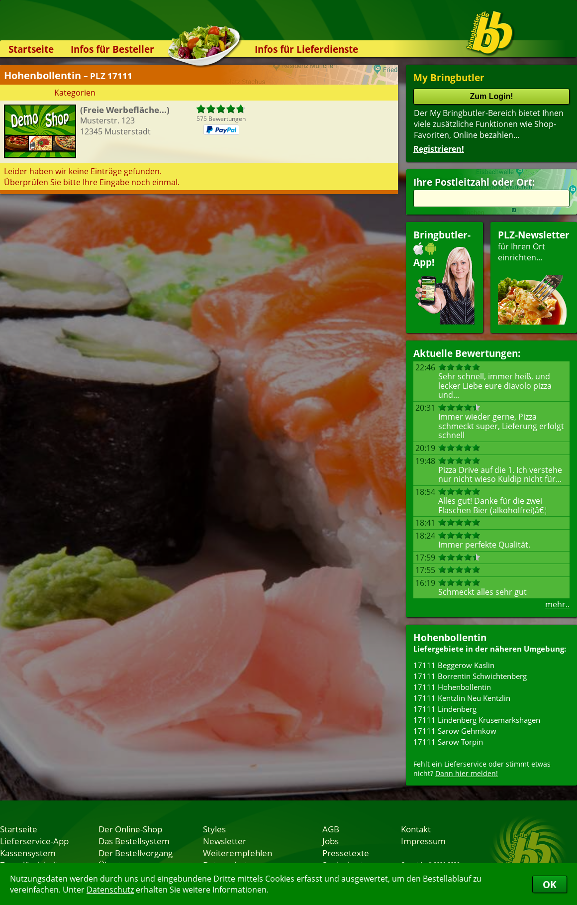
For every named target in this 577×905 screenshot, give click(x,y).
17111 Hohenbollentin (452, 687)
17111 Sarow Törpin (448, 742)
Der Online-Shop (130, 829)
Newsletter (224, 841)
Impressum (423, 841)
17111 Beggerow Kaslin (453, 665)
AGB (330, 829)
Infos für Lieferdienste (306, 49)
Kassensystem (28, 853)
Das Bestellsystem (134, 841)
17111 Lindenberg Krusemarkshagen (476, 720)
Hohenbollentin (449, 637)
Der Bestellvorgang (135, 853)
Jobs (330, 841)
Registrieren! (438, 148)
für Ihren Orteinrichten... (534, 276)
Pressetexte (345, 853)
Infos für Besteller (112, 49)
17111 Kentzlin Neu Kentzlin (461, 698)
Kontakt (416, 829)
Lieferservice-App (34, 841)
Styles (214, 829)
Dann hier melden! (466, 773)
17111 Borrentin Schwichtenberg (470, 676)
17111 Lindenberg (445, 709)
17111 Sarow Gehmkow (454, 731)
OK (550, 884)
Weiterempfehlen (237, 853)
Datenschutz (110, 889)
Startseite (31, 49)
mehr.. (557, 604)
